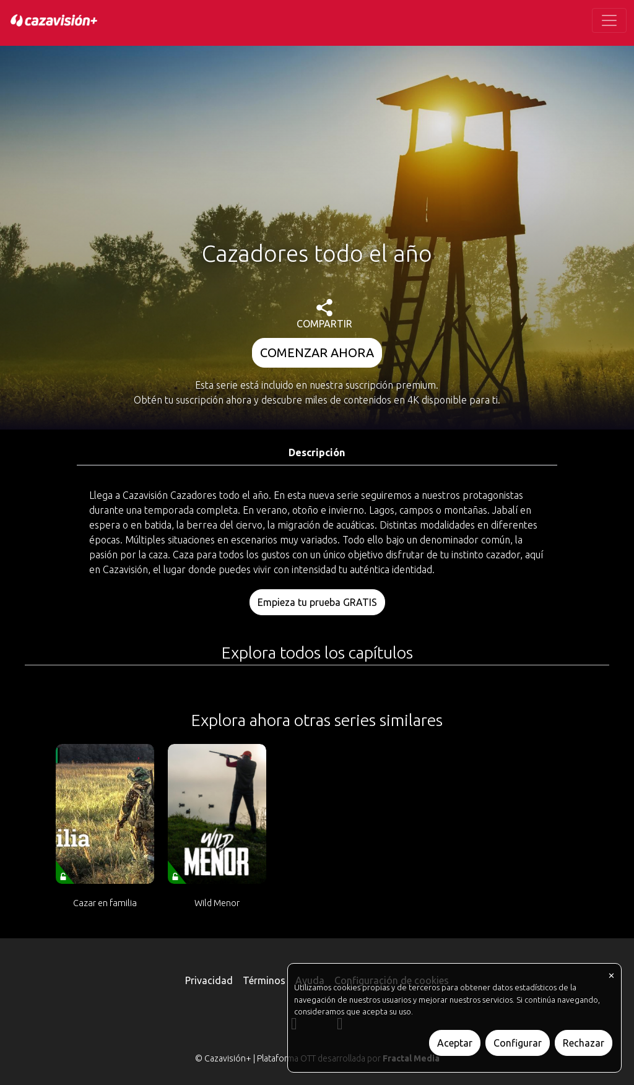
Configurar (517, 1042)
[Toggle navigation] (609, 20)
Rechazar (583, 1042)
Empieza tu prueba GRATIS (317, 602)
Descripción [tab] (317, 452)
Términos (264, 980)
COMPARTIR (324, 314)
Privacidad (209, 980)
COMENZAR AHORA (317, 352)
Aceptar (454, 1042)
